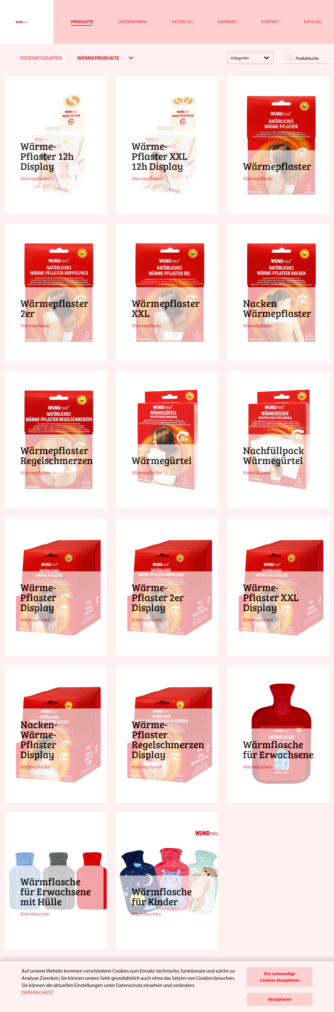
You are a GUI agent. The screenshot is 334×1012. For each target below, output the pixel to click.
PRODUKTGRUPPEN (41, 58)
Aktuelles (182, 21)
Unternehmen (132, 21)
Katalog (312, 21)
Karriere (227, 21)
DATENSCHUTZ (37, 992)
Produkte (82, 21)
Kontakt (270, 21)
